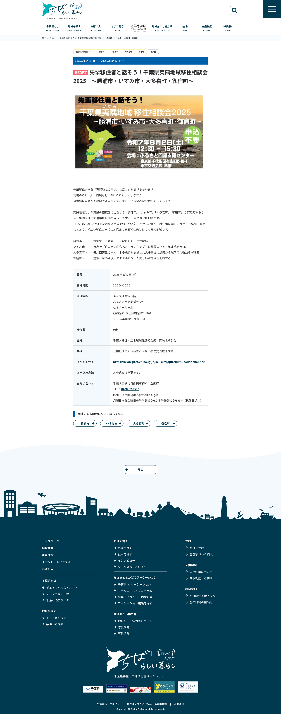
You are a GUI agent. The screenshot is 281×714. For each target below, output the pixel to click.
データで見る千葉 (57, 594)
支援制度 (191, 565)
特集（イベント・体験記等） (136, 597)
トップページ (50, 541)
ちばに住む (197, 548)
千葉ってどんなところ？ (62, 587)
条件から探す (54, 624)
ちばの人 (47, 569)
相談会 (153, 51)
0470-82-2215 (130, 389)
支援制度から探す (201, 578)
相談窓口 (191, 589)
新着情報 (47, 555)
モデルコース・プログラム (135, 590)
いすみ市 (114, 51)
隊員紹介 (123, 627)
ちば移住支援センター (204, 596)
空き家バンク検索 (201, 554)
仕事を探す (125, 554)
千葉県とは (49, 580)
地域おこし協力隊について (135, 621)
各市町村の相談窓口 (202, 602)
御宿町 (141, 51)
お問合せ (179, 704)
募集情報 (123, 633)
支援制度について (201, 572)
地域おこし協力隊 (125, 614)
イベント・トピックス (56, 562)
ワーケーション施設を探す (135, 603)
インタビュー (126, 560)
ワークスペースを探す (132, 567)
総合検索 (47, 548)
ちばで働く (121, 541)
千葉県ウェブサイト (108, 704)
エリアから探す (56, 618)
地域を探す (49, 611)
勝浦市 (101, 51)
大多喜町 (128, 51)
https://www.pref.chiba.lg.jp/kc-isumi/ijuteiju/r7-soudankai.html (159, 362)
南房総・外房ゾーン (84, 51)
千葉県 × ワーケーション (134, 584)
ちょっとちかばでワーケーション (135, 577)
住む (188, 541)
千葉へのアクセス (57, 600)
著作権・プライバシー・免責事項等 (147, 704)
